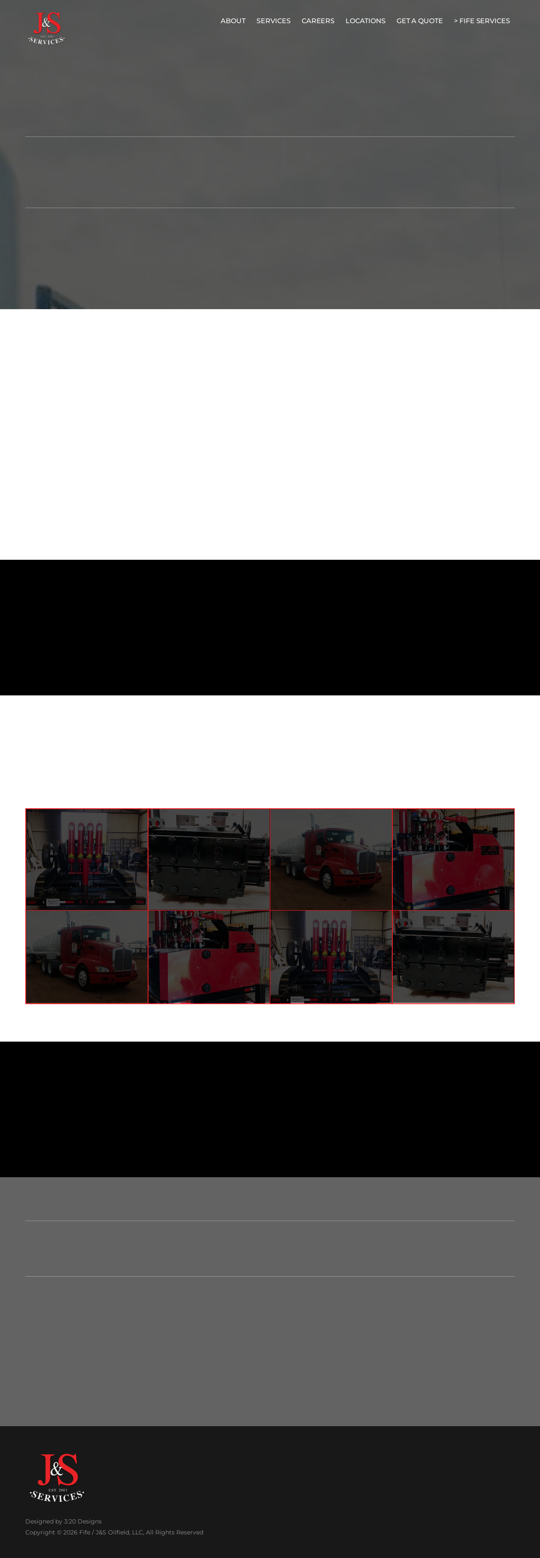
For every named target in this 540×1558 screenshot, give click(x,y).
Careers (318, 21)
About (233, 21)
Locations (365, 21)
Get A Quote (420, 21)
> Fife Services (482, 21)
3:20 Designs (83, 1521)
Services (273, 21)
